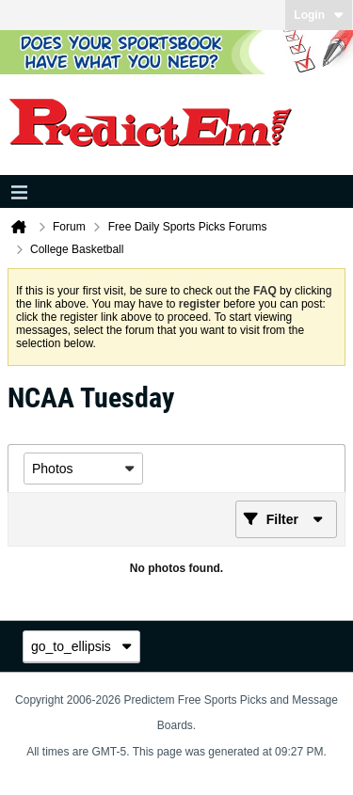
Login (319, 15)
